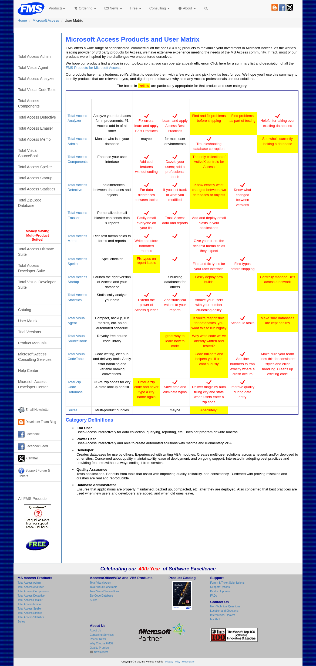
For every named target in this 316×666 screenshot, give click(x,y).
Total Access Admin (34, 56)
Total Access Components (28, 103)
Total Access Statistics (36, 189)
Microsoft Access (46, 20)
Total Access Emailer (35, 128)
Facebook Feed (33, 446)
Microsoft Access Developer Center (33, 384)
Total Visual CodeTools (37, 90)
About (187, 8)
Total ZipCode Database (29, 203)
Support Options (220, 587)
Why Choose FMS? (101, 643)
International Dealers (222, 615)
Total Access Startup (35, 178)
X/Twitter (28, 458)
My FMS (215, 619)
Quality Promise (99, 647)
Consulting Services (102, 634)
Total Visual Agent (33, 67)
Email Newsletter (34, 410)
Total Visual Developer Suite (37, 285)
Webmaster (188, 661)
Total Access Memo (34, 139)
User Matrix (28, 321)
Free (135, 8)
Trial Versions (29, 332)
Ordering (84, 8)
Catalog (24, 310)
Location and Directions (224, 610)
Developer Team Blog (37, 422)
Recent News (98, 639)
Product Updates (220, 591)
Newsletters (100, 652)
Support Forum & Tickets (34, 472)
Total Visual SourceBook (28, 153)
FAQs (213, 595)
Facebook (29, 434)
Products (57, 8)
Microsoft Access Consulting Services (35, 357)
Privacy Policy (172, 661)
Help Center (28, 370)
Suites (72, 410)
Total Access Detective (37, 117)
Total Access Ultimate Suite (36, 252)
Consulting (159, 8)
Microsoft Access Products (38, 42)
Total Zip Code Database (75, 387)
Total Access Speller (35, 167)
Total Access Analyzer (36, 78)
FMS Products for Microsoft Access (93, 68)
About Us (95, 630)
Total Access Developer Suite (31, 268)
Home (22, 20)
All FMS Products (32, 498)
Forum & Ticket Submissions (227, 582)
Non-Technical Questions (225, 606)
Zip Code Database (101, 595)
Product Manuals (32, 343)
